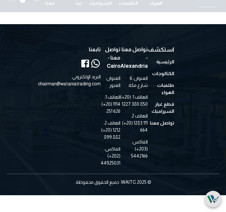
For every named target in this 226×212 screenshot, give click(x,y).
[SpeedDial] (213, 199)
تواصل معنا (162, 122)
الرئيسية (165, 61)
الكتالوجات (163, 73)
